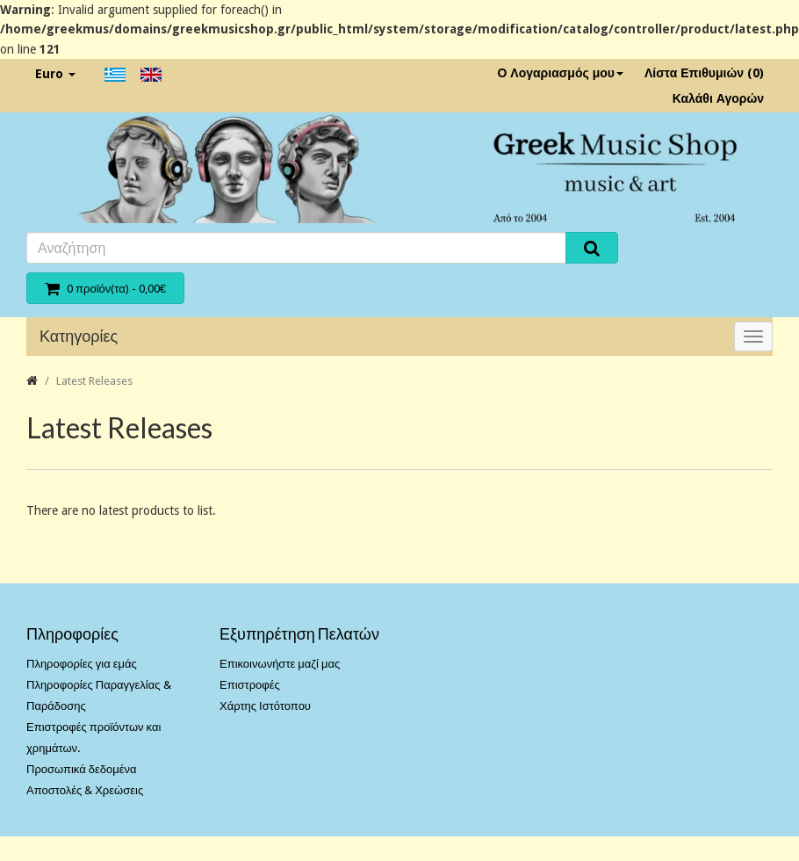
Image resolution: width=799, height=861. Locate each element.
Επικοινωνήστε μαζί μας (280, 663)
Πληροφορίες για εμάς (81, 663)
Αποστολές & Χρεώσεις (84, 790)
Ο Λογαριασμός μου (560, 73)
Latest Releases (94, 380)
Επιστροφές (250, 684)
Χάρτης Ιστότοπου (265, 706)
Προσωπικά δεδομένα (81, 769)
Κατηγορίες (79, 336)
